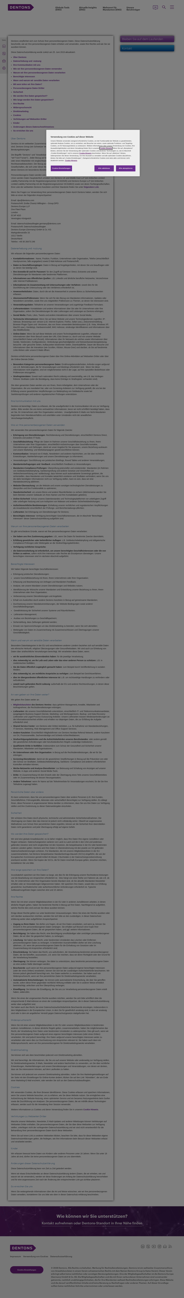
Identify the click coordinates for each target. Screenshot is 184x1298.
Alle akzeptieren (126, 168)
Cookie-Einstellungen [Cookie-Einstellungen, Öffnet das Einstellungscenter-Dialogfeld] (61, 168)
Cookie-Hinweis (106, 148)
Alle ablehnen (104, 168)
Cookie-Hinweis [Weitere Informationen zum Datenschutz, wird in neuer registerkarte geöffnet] (71, 160)
